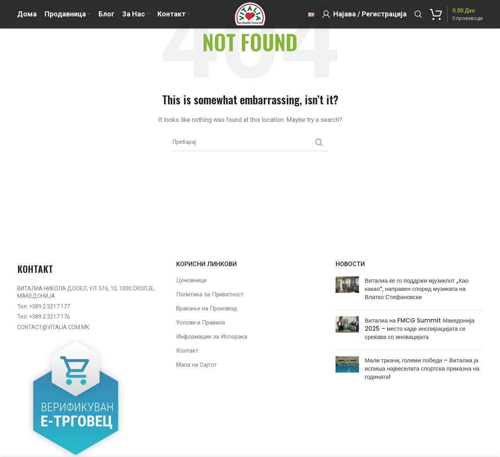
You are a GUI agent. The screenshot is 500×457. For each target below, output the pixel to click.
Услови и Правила (200, 322)
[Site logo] (250, 19)
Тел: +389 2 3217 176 (43, 317)
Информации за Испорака (211, 336)
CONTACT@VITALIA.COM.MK (53, 327)
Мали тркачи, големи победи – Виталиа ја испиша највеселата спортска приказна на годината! (422, 368)
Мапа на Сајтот (196, 364)
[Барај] (418, 19)
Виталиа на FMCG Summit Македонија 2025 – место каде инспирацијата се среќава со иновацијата (420, 328)
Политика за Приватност (210, 294)
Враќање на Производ (206, 308)
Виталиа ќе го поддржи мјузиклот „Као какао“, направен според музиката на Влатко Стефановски (417, 288)
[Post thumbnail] (347, 290)
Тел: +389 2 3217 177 (43, 306)
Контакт (187, 350)
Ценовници (191, 280)
